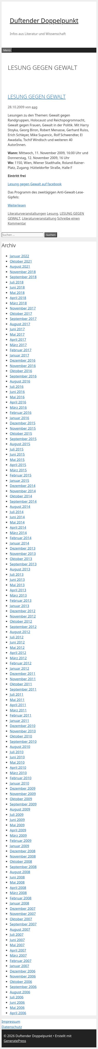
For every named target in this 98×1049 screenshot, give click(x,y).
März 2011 (18, 710)
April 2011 (18, 704)
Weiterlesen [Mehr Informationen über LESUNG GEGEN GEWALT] (17, 205)
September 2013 (23, 564)
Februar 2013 (20, 600)
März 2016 (18, 407)
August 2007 (20, 929)
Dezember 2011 (22, 673)
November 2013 (23, 553)
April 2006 (18, 1013)
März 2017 (18, 344)
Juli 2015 (16, 449)
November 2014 (23, 491)
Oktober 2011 (21, 684)
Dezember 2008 (22, 851)
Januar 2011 (19, 720)
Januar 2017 (19, 355)
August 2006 (20, 992)
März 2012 (18, 658)
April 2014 (18, 527)
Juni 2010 (17, 757)
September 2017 (23, 318)
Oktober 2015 (21, 433)
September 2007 (23, 924)
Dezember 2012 (22, 611)
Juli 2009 (16, 814)
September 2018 (23, 276)
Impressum (11, 1021)
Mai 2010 (17, 762)
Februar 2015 (20, 475)
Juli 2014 (16, 511)
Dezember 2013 (22, 548)
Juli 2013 (16, 574)
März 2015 (18, 470)
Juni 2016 (17, 391)
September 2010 (23, 741)
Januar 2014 (19, 543)
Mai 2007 (17, 945)
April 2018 (18, 297)
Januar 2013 (19, 605)
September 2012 (23, 626)
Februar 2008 (20, 898)
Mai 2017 (17, 334)
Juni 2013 (17, 579)
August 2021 (20, 266)
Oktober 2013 (21, 558)
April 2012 (18, 652)
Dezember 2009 (22, 788)
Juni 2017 (17, 329)
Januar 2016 (19, 418)
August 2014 (20, 506)
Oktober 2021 (21, 261)
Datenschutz (12, 1026)
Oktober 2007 (21, 919)
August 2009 (20, 809)
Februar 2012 (20, 663)
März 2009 (18, 835)
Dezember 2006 (22, 971)
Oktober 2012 (21, 621)
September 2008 (23, 866)
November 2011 (23, 678)
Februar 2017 (20, 350)
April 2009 (18, 830)
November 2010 (23, 731)
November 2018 (23, 271)
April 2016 (18, 402)
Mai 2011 (17, 699)
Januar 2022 (19, 256)
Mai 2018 (17, 292)
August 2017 (20, 324)
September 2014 (23, 501)
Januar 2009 (19, 845)
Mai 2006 (17, 1007)
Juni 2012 (17, 642)
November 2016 (23, 365)
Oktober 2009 (21, 798)
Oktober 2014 (21, 496)
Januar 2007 (19, 965)
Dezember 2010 (22, 725)
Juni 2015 (17, 454)
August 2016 (20, 381)
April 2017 (18, 339)
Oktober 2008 (21, 861)
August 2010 (20, 746)
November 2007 (23, 913)
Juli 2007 (16, 934)
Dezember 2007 (22, 908)
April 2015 (18, 464)
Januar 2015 (19, 480)
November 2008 (23, 856)
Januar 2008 (19, 903)
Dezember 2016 (22, 360)
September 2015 (23, 438)
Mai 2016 (17, 397)
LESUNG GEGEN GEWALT (37, 96)
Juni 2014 (17, 517)
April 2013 (18, 590)
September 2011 (23, 689)
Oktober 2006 (21, 981)
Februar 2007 (20, 960)
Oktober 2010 (21, 736)
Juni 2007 (17, 939)
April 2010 (18, 767)
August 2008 (20, 871)
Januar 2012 (19, 668)
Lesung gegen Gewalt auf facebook (35, 184)
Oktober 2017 (21, 313)
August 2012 (20, 631)
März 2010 (18, 772)
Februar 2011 (20, 715)
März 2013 (18, 595)
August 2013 (20, 569)
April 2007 (18, 950)
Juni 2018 (17, 287)
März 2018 (18, 303)
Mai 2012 (17, 647)
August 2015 (20, 444)
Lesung (52, 213)
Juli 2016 (16, 386)
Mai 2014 (17, 522)
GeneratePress (15, 1041)
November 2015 (23, 428)
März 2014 (18, 532)
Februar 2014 (20, 537)
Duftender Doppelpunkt (44, 20)
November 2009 (23, 793)
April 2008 (18, 887)
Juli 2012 (16, 637)
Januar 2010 (19, 783)
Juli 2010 (16, 752)
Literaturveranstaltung (39, 218)
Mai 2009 (17, 825)
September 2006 (23, 986)
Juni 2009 (17, 819)
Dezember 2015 (22, 423)
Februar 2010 (20, 778)
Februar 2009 (20, 840)
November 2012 (23, 616)
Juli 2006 (16, 997)
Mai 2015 (17, 459)
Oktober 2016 (21, 370)
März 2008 (18, 892)
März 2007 (18, 955)
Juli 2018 (16, 282)
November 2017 (23, 308)
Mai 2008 (17, 882)
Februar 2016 (20, 412)
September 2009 (23, 804)
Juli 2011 (16, 694)
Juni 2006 (17, 1002)
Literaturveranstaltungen (27, 213)
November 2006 (23, 976)
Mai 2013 (17, 585)
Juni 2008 (17, 877)
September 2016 (23, 376)
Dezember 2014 (22, 485)
